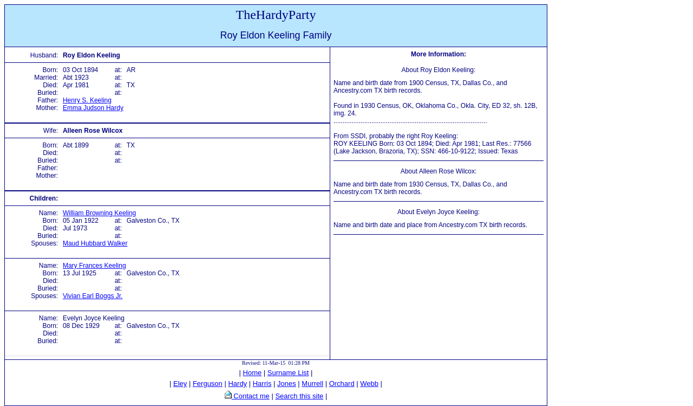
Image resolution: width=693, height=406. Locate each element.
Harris (262, 383)
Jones (286, 383)
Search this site (299, 396)
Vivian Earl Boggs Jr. (93, 296)
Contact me (251, 396)
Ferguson (208, 383)
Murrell (312, 383)
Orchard (342, 383)
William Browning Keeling (99, 213)
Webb (369, 383)
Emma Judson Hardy (93, 108)
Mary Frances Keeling (94, 265)
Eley (180, 383)
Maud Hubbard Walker (95, 243)
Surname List (288, 373)
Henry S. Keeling (87, 100)
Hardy (237, 383)
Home (252, 373)
